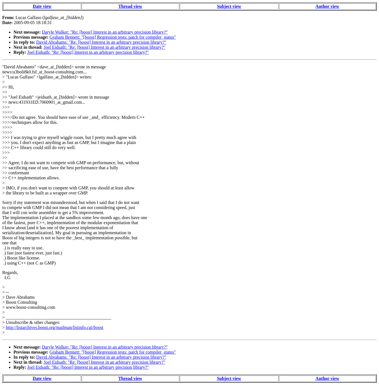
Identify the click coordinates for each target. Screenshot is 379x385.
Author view (327, 6)
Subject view (229, 6)
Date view (42, 6)
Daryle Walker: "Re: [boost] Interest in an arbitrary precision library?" (105, 32)
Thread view (130, 6)
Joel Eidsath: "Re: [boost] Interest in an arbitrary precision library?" (104, 47)
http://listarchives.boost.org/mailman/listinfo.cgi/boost (54, 327)
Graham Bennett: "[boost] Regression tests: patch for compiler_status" (113, 37)
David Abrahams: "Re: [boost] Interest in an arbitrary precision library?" (101, 42)
